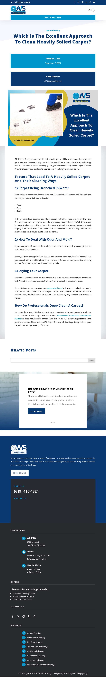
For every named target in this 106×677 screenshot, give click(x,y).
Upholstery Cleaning (36, 638)
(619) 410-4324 (26, 491)
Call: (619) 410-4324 (22, 2)
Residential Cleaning (35, 651)
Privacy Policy (35, 572)
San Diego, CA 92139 (36, 545)
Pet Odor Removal (35, 642)
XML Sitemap (34, 569)
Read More (36, 411)
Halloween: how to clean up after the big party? (50, 390)
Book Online (20, 473)
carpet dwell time (54, 288)
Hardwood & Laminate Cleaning (40, 665)
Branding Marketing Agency (75, 674)
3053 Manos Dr (33, 542)
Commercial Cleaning (36, 656)
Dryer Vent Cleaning (35, 660)
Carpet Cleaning (53, 30)
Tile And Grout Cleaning (37, 647)
